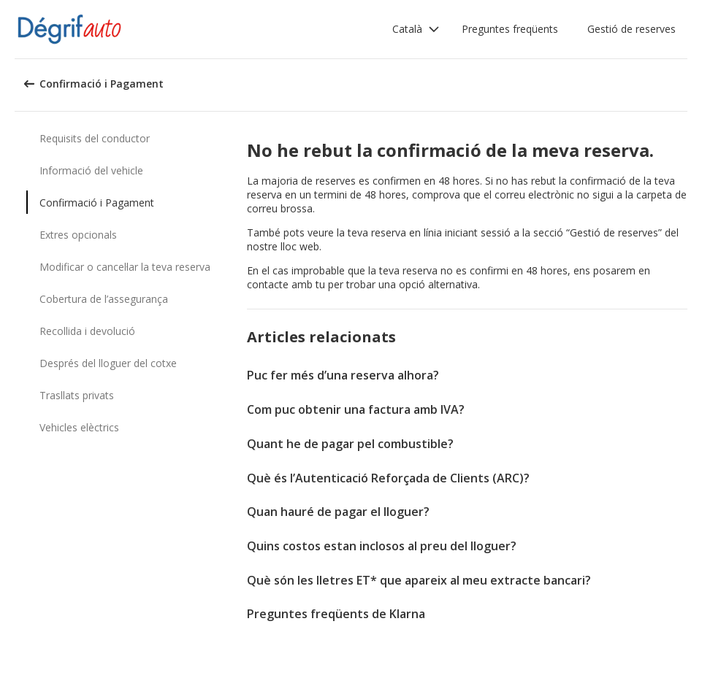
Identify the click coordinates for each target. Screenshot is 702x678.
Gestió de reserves (631, 29)
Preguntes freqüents (510, 29)
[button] (416, 29)
